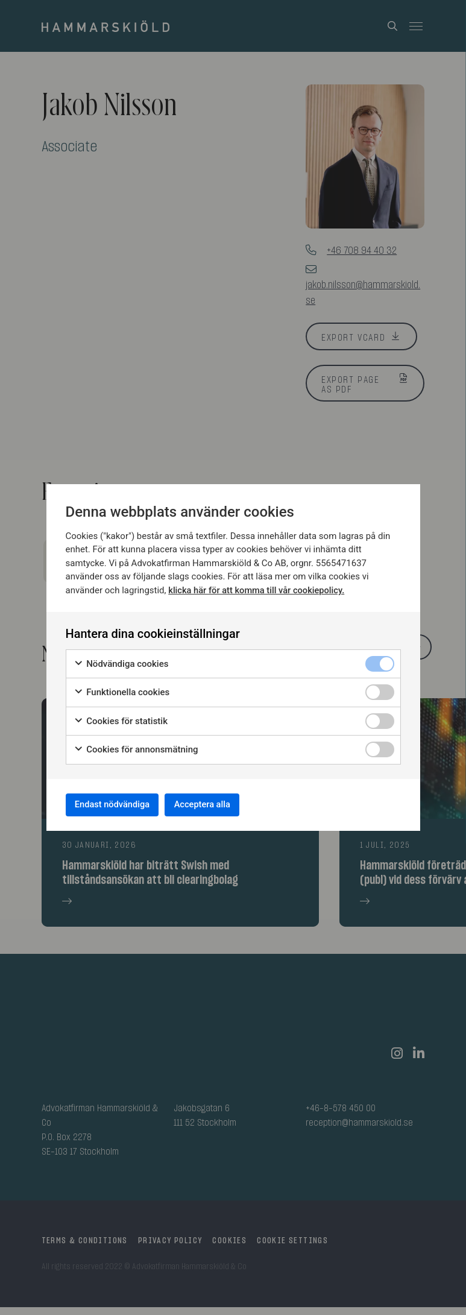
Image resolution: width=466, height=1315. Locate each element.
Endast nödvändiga (119, 804)
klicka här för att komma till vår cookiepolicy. (258, 587)
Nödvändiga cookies (121, 660)
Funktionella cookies (122, 689)
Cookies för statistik (121, 718)
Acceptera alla (222, 804)
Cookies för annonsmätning (136, 746)
